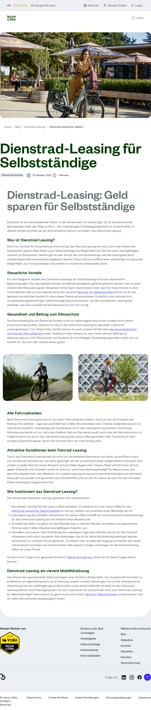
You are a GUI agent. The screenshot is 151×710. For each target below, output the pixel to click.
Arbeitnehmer (89, 649)
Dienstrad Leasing (35, 126)
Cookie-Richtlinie (58, 697)
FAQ (123, 634)
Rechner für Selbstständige (95, 292)
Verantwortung (130, 662)
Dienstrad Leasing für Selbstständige (36, 510)
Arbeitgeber (88, 638)
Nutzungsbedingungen (119, 697)
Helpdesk (127, 639)
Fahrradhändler (90, 655)
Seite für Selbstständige (101, 594)
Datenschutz (34, 697)
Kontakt (126, 645)
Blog (18, 126)
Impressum (145, 697)
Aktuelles (127, 651)
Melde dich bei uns (79, 557)
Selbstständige (90, 644)
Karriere (126, 657)
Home (7, 126)
